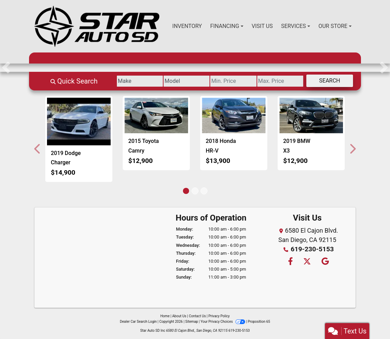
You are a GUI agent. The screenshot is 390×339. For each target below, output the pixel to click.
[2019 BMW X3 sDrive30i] (311, 115)
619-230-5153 (312, 249)
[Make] (116, 81)
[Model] (168, 81)
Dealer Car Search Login (138, 321)
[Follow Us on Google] (324, 261)
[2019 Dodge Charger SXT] (78, 121)
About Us (179, 316)
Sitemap (191, 321)
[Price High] (272, 81)
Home (165, 316)
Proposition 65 (259, 321)
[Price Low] (220, 81)
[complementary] (369, 318)
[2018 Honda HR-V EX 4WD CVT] (233, 115)
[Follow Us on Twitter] (307, 261)
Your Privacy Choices (223, 321)
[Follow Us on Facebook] (289, 261)
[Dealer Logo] (96, 26)
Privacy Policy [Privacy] (219, 316)
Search (326, 80)
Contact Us (197, 316)
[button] (6, 68)
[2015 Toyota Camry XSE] (156, 115)
